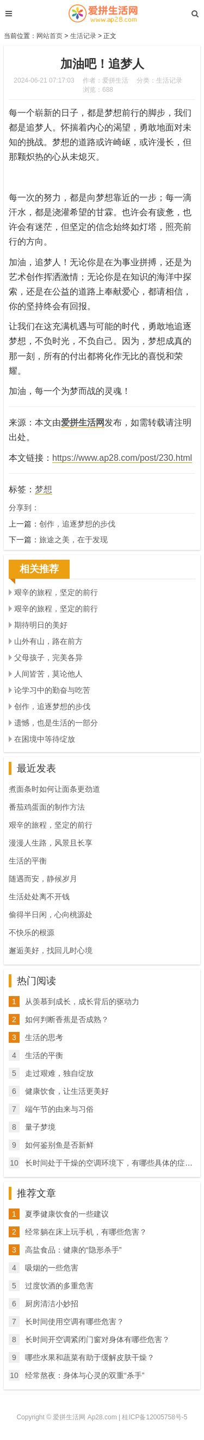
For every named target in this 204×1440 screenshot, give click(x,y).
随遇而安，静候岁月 (43, 878)
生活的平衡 (28, 860)
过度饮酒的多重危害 (59, 1285)
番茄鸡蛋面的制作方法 (47, 807)
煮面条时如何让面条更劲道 (54, 789)
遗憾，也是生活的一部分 (56, 722)
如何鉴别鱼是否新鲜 (59, 1145)
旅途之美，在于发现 (73, 539)
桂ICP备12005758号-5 (154, 1417)
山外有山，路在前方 (48, 641)
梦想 (43, 489)
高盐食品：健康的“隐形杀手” (73, 1249)
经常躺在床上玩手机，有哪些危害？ (86, 1232)
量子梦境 (40, 1127)
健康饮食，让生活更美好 (67, 1091)
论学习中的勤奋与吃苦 (52, 690)
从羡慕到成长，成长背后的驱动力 (82, 1001)
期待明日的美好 (40, 625)
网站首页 (49, 36)
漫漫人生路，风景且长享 (50, 842)
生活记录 (83, 36)
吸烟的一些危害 (51, 1267)
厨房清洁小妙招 (51, 1303)
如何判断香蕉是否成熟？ (67, 1019)
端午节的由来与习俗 (59, 1109)
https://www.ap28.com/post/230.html (122, 457)
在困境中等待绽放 (44, 739)
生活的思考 (44, 1037)
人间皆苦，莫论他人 (48, 673)
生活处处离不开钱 (39, 896)
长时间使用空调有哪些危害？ (74, 1321)
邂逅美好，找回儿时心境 (50, 950)
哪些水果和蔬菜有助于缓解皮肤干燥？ (89, 1357)
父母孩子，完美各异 (48, 657)
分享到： (24, 507)
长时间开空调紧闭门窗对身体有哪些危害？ (97, 1339)
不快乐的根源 (31, 932)
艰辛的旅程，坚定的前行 (56, 592)
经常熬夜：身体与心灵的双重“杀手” (84, 1375)
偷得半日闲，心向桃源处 (50, 914)
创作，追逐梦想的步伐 (77, 523)
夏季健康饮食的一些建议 (67, 1214)
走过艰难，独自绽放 (59, 1073)
